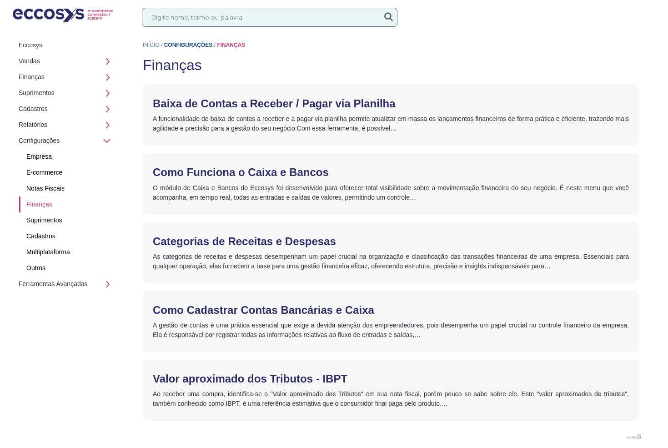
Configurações (65, 141)
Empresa (39, 156)
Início (151, 45)
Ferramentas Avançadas (67, 284)
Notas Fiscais (45, 188)
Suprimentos (67, 93)
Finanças (67, 77)
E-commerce (44, 172)
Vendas (67, 61)
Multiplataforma (48, 252)
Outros (35, 268)
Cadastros (67, 109)
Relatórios (67, 125)
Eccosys (30, 45)
